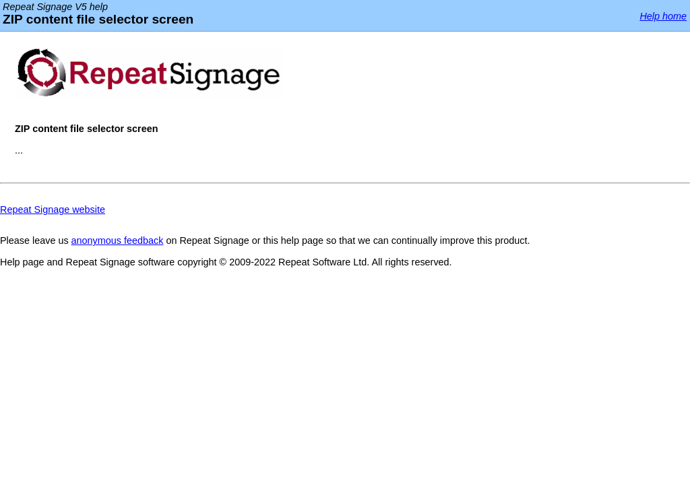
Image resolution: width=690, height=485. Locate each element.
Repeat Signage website (52, 209)
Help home (663, 16)
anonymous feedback (117, 240)
